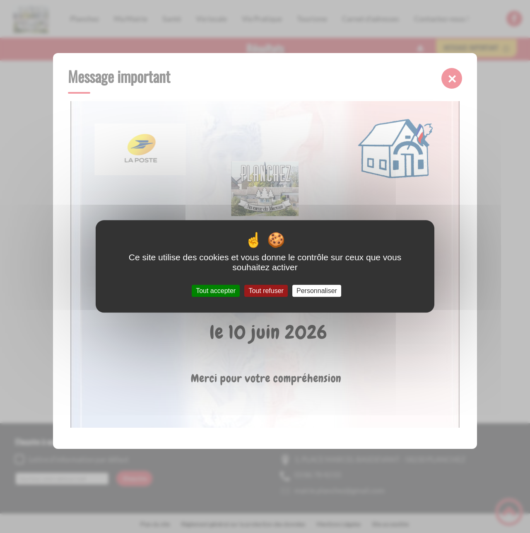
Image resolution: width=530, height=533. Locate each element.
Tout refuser (265, 290)
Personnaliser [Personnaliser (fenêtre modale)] (316, 290)
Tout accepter (216, 290)
